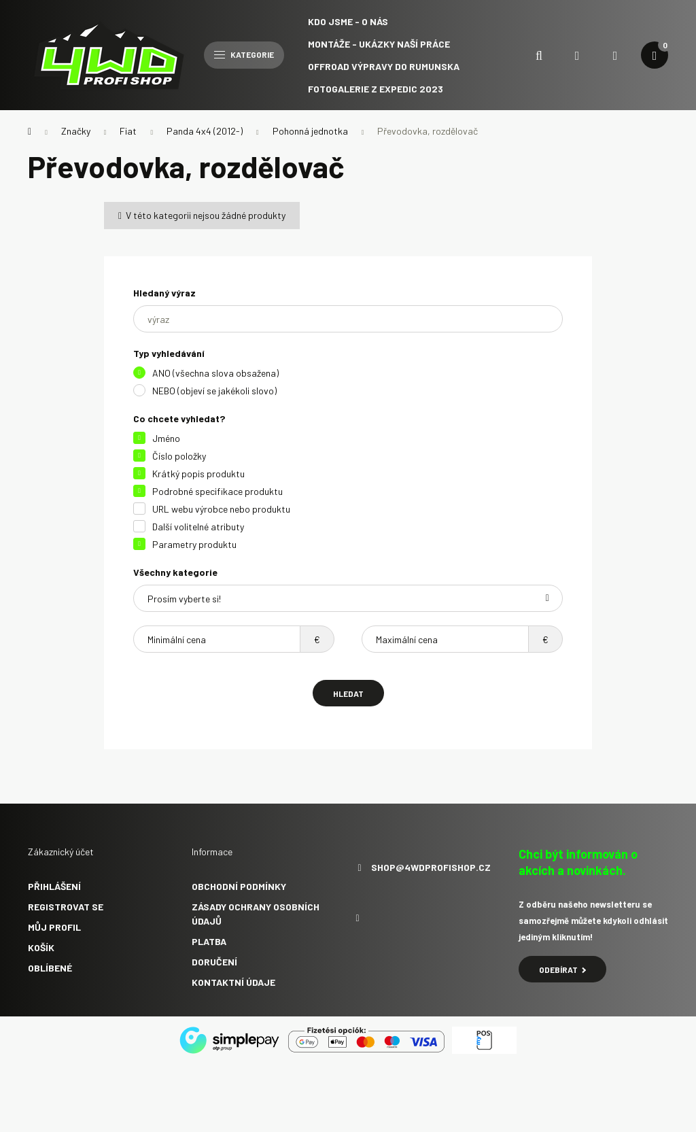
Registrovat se (65, 906)
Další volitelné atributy (198, 526)
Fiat (128, 131)
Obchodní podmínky (239, 886)
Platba (209, 941)
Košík (41, 947)
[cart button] (654, 55)
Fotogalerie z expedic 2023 (375, 89)
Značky (75, 131)
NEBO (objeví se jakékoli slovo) (214, 390)
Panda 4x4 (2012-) (205, 131)
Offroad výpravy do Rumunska (383, 66)
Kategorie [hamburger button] (244, 54)
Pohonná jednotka (310, 131)
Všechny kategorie (175, 572)
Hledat (348, 693)
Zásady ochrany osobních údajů (255, 914)
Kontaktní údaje (233, 982)
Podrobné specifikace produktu (217, 491)
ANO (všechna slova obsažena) (215, 373)
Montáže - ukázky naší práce (379, 44)
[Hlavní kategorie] (29, 131)
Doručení (214, 961)
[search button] (539, 55)
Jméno (166, 438)
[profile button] (615, 55)
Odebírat (563, 969)
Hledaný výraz (164, 292)
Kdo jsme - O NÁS (348, 21)
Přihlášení (54, 886)
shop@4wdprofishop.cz (431, 867)
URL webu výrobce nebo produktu (221, 509)
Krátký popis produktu (198, 473)
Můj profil (54, 927)
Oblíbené (50, 968)
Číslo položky (179, 456)
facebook (357, 918)
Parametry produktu (194, 544)
